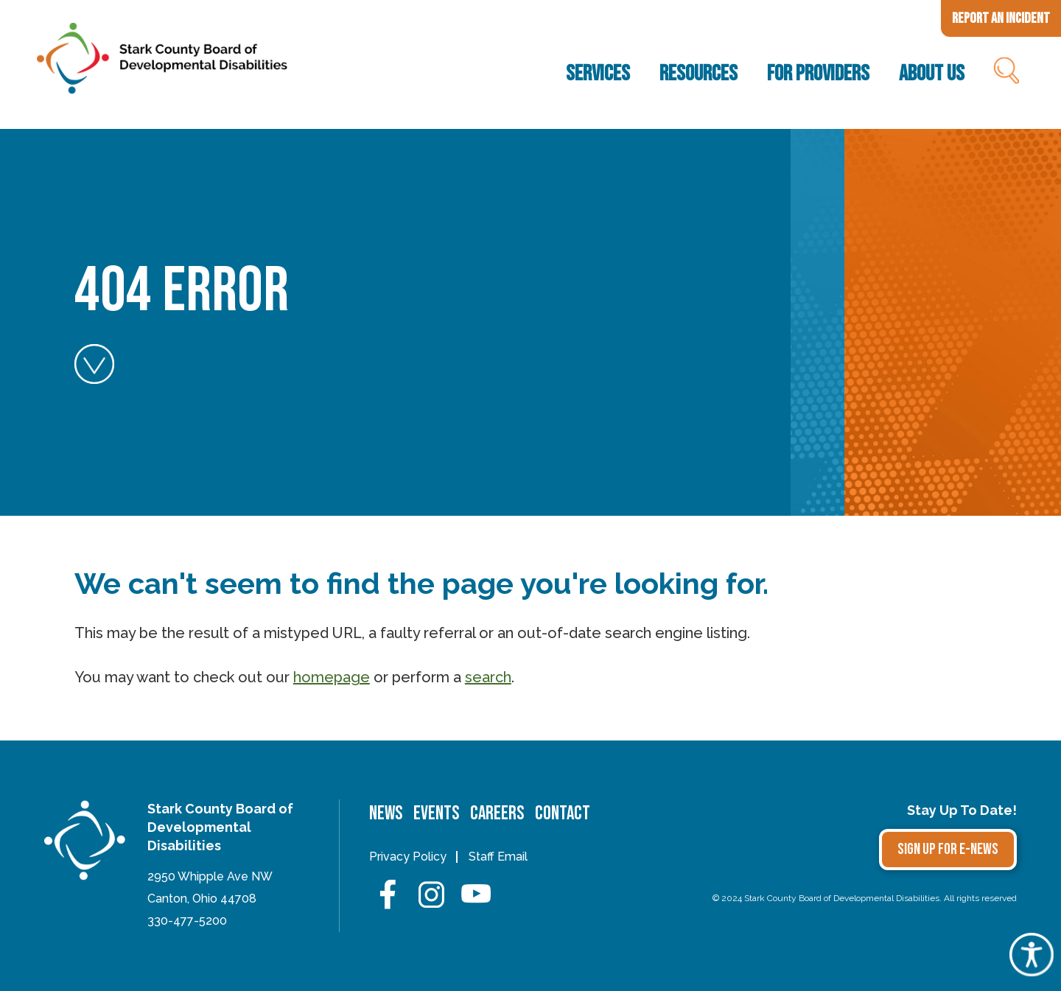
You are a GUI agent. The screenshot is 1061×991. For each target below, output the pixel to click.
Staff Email (498, 857)
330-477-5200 (187, 921)
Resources (698, 73)
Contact (562, 813)
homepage (331, 677)
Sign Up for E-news (947, 849)
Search (1005, 73)
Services (598, 73)
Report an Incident (1001, 18)
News (385, 813)
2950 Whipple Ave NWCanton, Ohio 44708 (210, 887)
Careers (497, 813)
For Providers (818, 73)
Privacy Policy (408, 857)
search (488, 677)
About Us (931, 73)
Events (436, 813)
